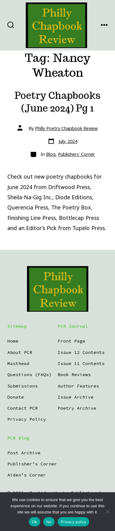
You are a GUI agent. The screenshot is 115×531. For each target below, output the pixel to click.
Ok (34, 522)
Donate (15, 397)
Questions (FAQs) (29, 374)
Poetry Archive (77, 408)
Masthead (18, 363)
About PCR (19, 352)
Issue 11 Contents (81, 363)
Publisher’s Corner (32, 464)
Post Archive (23, 453)
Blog (51, 154)
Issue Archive (76, 397)
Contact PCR (22, 408)
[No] (107, 512)
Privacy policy (73, 522)
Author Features (78, 386)
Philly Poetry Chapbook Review (66, 128)
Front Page (71, 341)
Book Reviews (74, 374)
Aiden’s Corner (26, 475)
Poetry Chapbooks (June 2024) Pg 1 (57, 101)
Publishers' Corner (76, 154)
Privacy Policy (26, 419)
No (49, 522)
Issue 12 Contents (81, 352)
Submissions (22, 386)
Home (12, 341)
